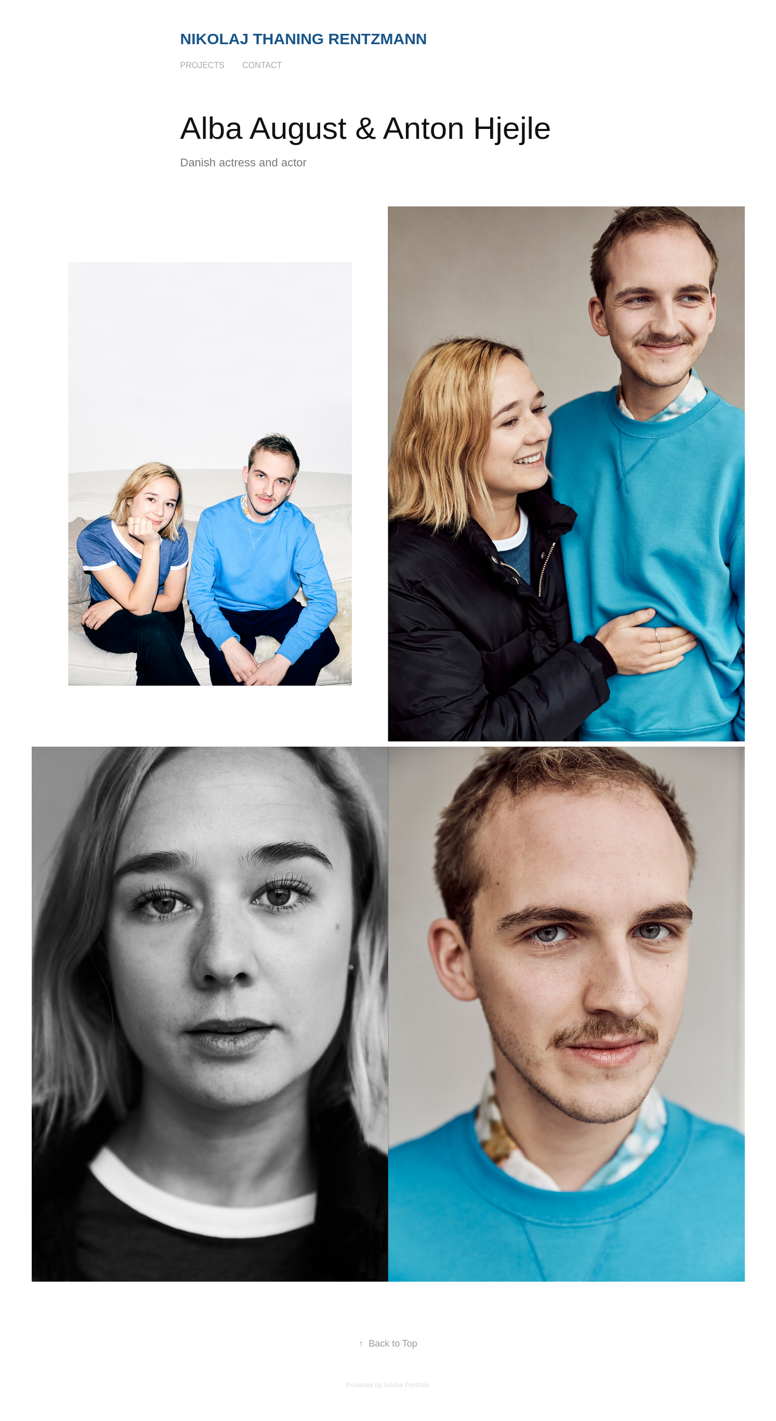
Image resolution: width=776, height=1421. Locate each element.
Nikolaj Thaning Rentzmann (303, 38)
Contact (262, 65)
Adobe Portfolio (407, 1385)
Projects (202, 65)
